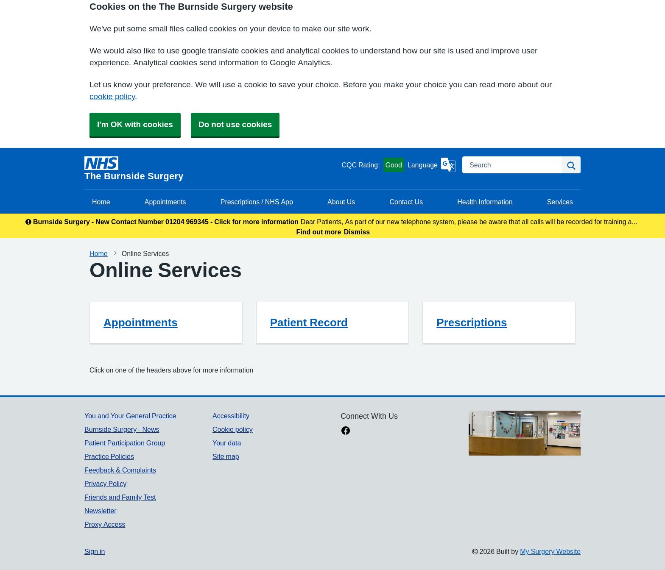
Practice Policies (109, 456)
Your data (226, 442)
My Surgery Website (550, 551)
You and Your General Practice (130, 415)
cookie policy (112, 96)
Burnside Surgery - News (121, 429)
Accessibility (230, 415)
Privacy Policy (105, 483)
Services (560, 201)
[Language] (431, 164)
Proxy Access (104, 524)
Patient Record (309, 322)
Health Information (484, 201)
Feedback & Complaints (120, 470)
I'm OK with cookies (135, 124)
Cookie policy (232, 429)
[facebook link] (346, 431)
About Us (341, 201)
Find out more (318, 231)
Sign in (94, 551)
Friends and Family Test (120, 497)
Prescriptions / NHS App (257, 201)
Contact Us (406, 201)
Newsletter (100, 510)
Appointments (165, 201)
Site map (225, 456)
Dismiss (357, 231)
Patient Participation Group (124, 442)
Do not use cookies (235, 124)
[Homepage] (211, 168)
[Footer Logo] (525, 433)
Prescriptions (471, 322)
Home (101, 201)
